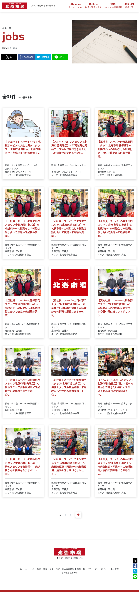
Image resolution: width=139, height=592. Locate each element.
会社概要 (115, 569)
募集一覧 (81, 569)
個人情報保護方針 (69, 573)
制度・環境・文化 (45, 569)
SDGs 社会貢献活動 (65, 569)
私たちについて (27, 569)
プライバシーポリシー (98, 569)
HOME (5, 48)
